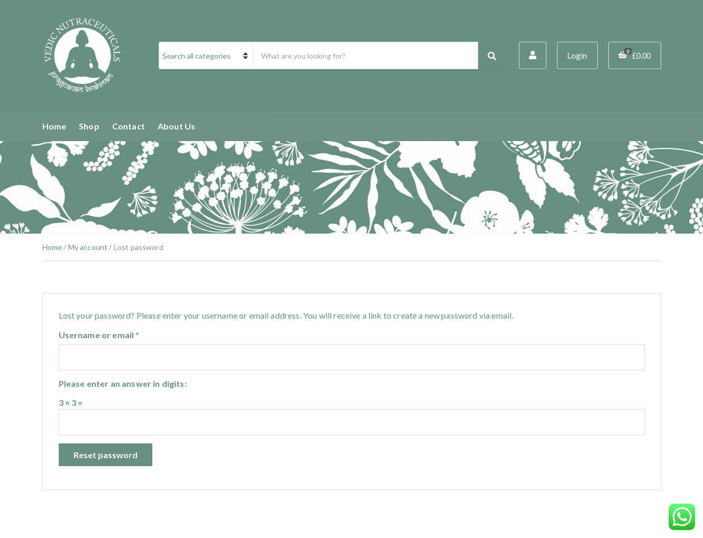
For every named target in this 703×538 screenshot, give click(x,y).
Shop (89, 126)
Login (577, 55)
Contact (128, 126)
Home (54, 126)
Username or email (117, 335)
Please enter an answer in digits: (123, 383)
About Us (176, 126)
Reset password (106, 455)
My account (88, 247)
